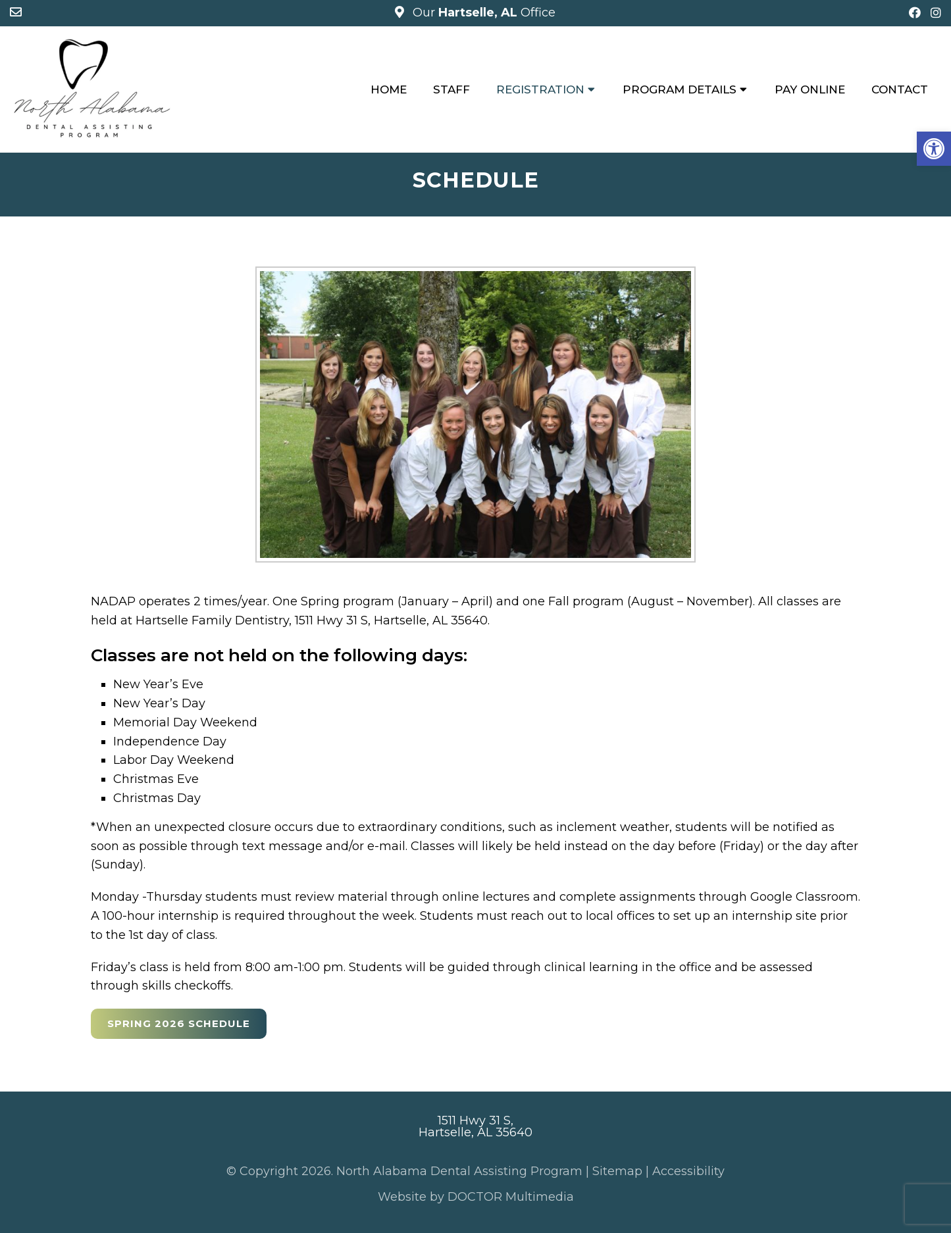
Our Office (482, 12)
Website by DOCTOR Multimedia (476, 1197)
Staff (451, 89)
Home (389, 89)
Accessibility (688, 1171)
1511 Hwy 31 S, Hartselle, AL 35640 (475, 1126)
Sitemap (617, 1171)
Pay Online (810, 89)
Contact (899, 89)
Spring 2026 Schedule (178, 1023)
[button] (934, 149)
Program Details (679, 89)
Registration (540, 89)
